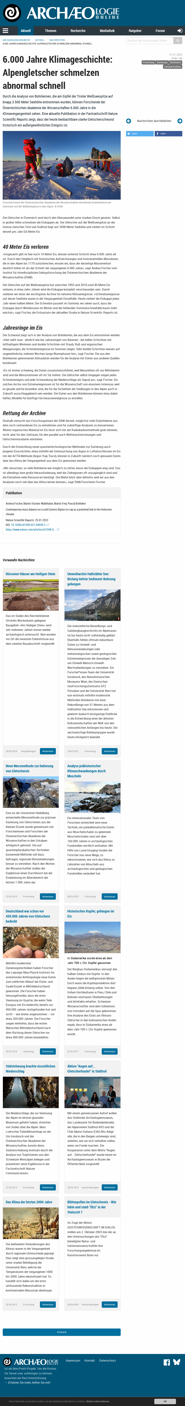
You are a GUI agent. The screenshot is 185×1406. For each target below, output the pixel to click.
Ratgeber (135, 30)
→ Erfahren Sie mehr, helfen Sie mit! (27, 1383)
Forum (160, 30)
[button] (140, 133)
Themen (50, 30)
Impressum (73, 1360)
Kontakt (90, 1360)
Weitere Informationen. (98, 1401)
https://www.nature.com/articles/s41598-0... (31, 529)
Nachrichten (57, 39)
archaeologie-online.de (16, 39)
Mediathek (107, 30)
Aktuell (26, 30)
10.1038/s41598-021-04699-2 (28, 525)
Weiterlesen (47, 751)
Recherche (78, 30)
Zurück (61, 1332)
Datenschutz (107, 1360)
